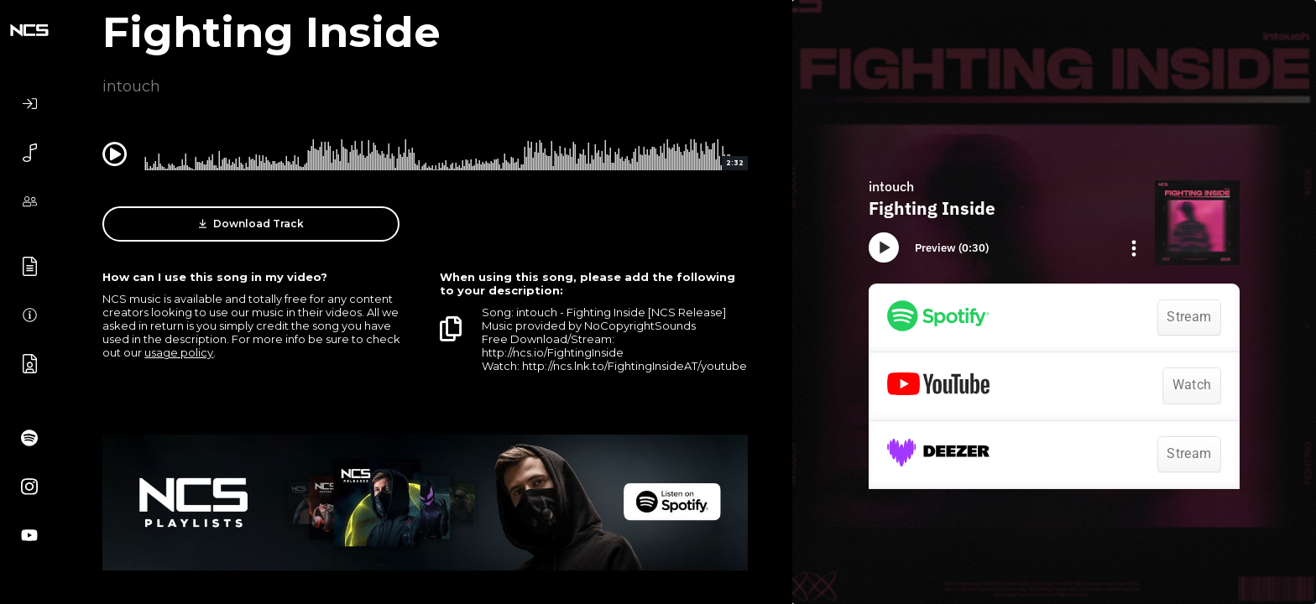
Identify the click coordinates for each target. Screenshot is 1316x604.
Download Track (251, 224)
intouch (131, 86)
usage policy (178, 352)
